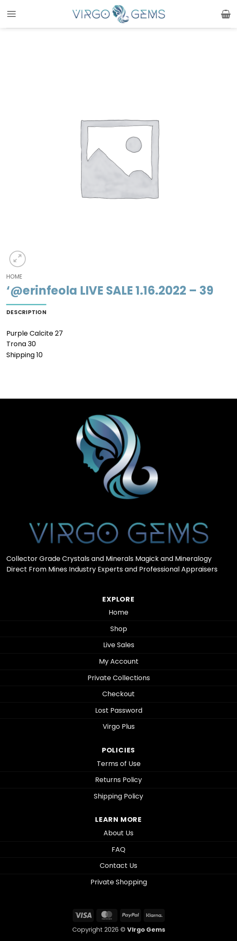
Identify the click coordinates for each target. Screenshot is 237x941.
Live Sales (118, 645)
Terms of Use (119, 764)
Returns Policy (118, 780)
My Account (119, 661)
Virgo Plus (119, 726)
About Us (118, 833)
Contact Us (118, 865)
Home (14, 277)
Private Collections (118, 678)
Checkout (118, 694)
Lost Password (118, 710)
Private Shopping (118, 882)
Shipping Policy (118, 796)
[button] (11, 13)
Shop (118, 629)
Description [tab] (26, 312)
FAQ (118, 849)
